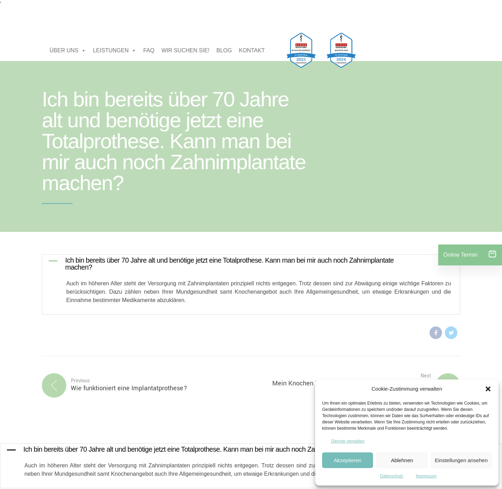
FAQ (148, 50)
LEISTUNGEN (114, 50)
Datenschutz (391, 476)
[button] (488, 388)
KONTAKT (252, 50)
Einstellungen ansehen (461, 460)
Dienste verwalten (347, 441)
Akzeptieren (347, 460)
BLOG (224, 50)
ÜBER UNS (68, 50)
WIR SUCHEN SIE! (185, 50)
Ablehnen (402, 460)
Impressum (426, 476)
